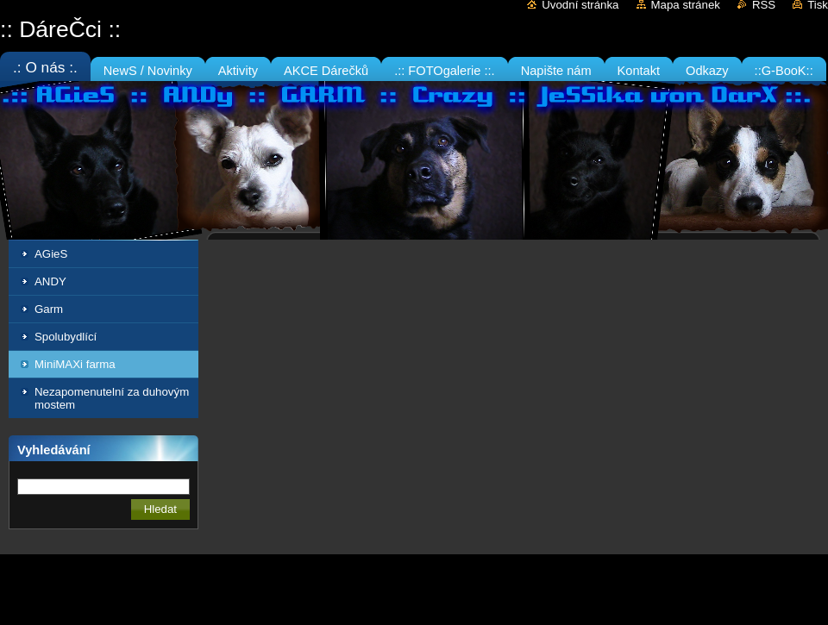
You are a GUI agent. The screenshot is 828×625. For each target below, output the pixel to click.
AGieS (50, 253)
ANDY (50, 281)
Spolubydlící (65, 336)
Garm (48, 309)
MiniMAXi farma (75, 364)
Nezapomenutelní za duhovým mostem (111, 398)
